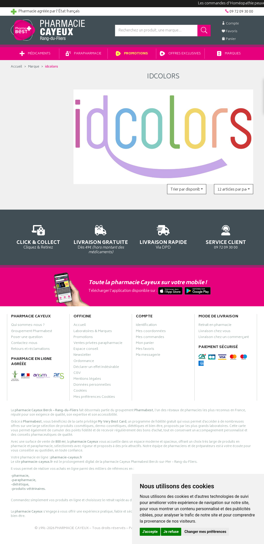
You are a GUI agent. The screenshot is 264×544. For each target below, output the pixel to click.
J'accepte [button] (150, 532)
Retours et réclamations (30, 349)
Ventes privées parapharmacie (97, 343)
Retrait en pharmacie (215, 325)
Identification (146, 325)
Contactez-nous (24, 343)
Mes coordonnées (151, 331)
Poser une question (27, 337)
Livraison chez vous (214, 331)
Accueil (16, 67)
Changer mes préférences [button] (205, 532)
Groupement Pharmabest (31, 331)
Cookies (80, 391)
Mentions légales (87, 379)
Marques (229, 53)
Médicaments (35, 53)
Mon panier (145, 343)
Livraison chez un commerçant (224, 337)
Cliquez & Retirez (38, 236)
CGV (77, 373)
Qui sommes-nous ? (28, 325)
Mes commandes (150, 337)
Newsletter (82, 355)
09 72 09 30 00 (226, 236)
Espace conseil (85, 349)
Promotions (132, 53)
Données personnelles (92, 385)
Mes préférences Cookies (94, 397)
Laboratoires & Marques (92, 331)
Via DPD (163, 236)
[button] (186, 189)
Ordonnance (83, 361)
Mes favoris (145, 349)
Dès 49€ (100, 238)
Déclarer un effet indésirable (96, 367)
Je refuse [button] (171, 532)
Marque (33, 67)
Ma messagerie (148, 355)
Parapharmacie (83, 53)
